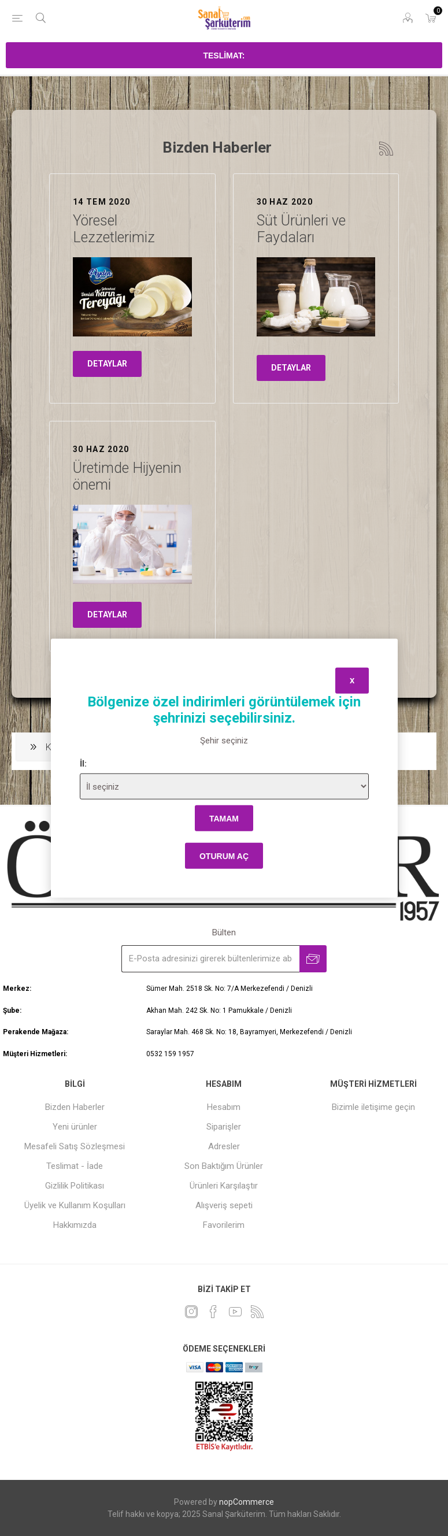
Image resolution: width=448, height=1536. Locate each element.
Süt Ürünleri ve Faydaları (301, 229)
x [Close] (352, 680)
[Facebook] (213, 1311)
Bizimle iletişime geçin (373, 1107)
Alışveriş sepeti (224, 1205)
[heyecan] (191, 1311)
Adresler (224, 1146)
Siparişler (223, 1127)
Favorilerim (224, 1225)
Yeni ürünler (75, 1127)
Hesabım (223, 1107)
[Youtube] (235, 1311)
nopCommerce (246, 1502)
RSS (386, 149)
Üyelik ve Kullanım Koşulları (74, 1205)
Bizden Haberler (75, 1107)
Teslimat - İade (74, 1166)
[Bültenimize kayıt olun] (210, 958)
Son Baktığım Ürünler (223, 1166)
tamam (224, 818)
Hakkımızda (75, 1225)
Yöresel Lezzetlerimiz (114, 229)
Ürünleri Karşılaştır (224, 1185)
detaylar (107, 363)
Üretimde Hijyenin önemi (127, 476)
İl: (83, 763)
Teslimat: (224, 55)
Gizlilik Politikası (74, 1185)
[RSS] (257, 1311)
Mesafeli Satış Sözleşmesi (74, 1146)
